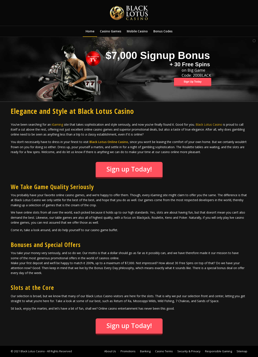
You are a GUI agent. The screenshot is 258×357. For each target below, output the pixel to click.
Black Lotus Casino (209, 124)
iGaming (57, 124)
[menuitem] (90, 31)
